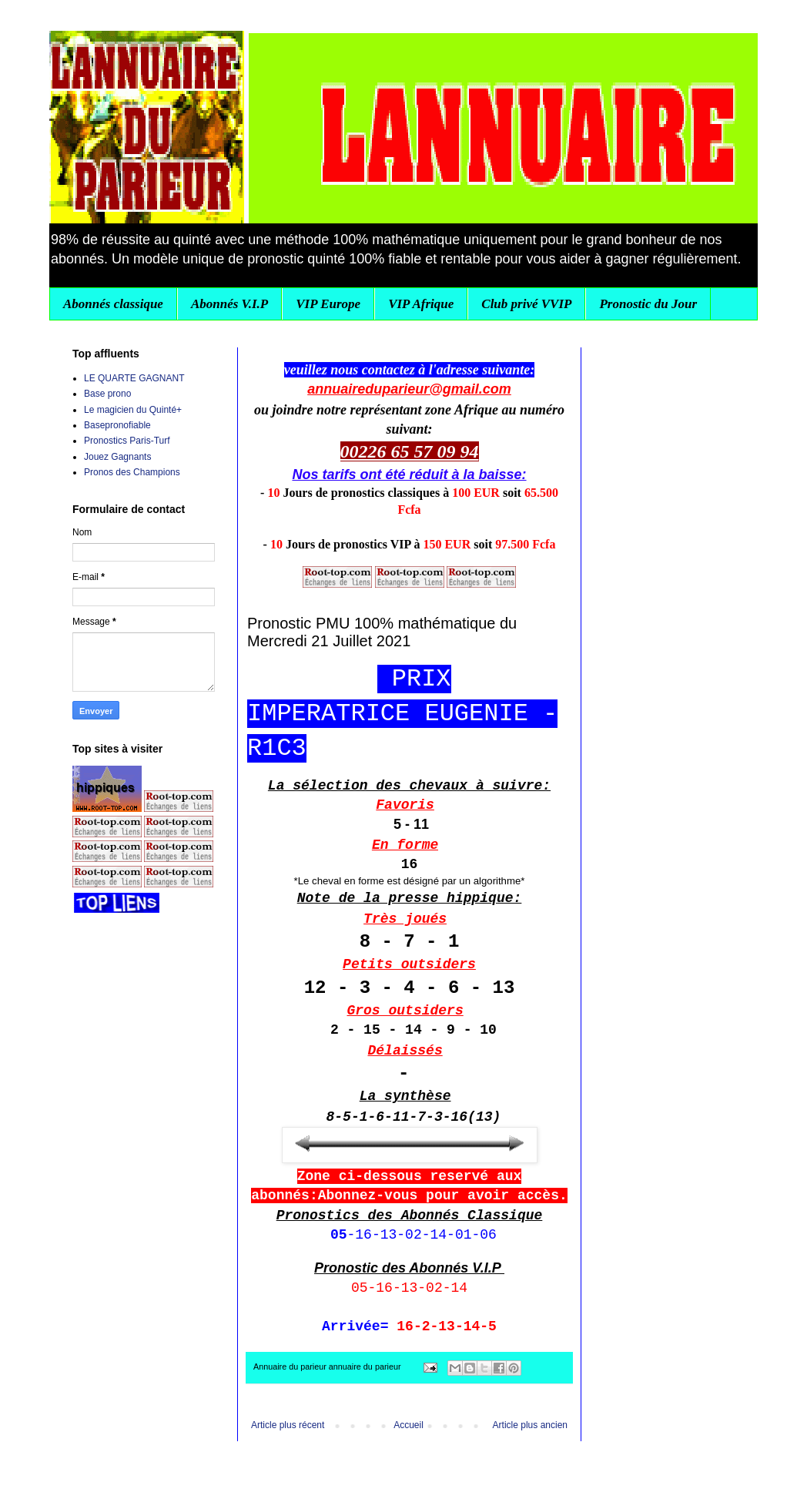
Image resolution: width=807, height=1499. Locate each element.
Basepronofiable (117, 425)
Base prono (107, 393)
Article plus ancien (530, 1425)
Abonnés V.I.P (229, 304)
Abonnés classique (113, 304)
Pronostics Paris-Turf (127, 440)
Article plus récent (287, 1425)
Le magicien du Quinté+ (133, 409)
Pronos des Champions (132, 472)
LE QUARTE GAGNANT (134, 378)
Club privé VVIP (526, 304)
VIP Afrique (421, 304)
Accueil (408, 1425)
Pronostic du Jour (648, 304)
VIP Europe (328, 304)
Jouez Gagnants (117, 456)
